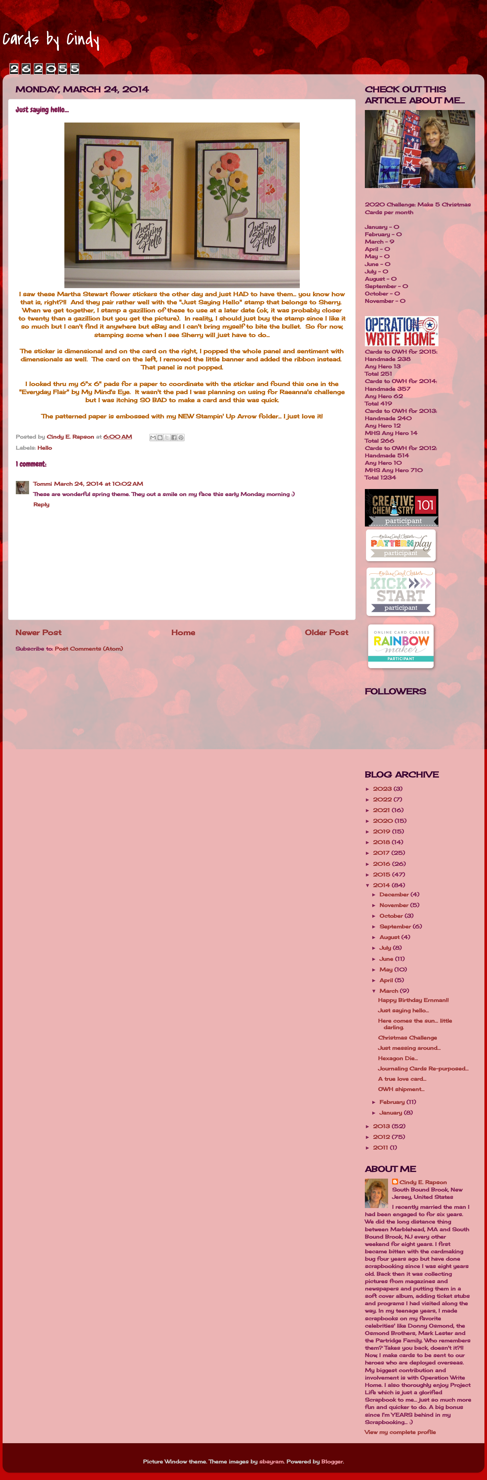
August (390, 937)
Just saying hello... (403, 1010)
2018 (382, 842)
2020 (384, 821)
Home (183, 632)
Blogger (332, 1461)
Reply (41, 504)
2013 (382, 1126)
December (395, 894)
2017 (382, 853)
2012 (382, 1137)
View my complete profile (400, 1432)
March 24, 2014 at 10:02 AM (98, 484)
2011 (381, 1147)
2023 (383, 789)
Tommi (42, 484)
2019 (382, 831)
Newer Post (38, 632)
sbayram (271, 1461)
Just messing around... (409, 1048)
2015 (382, 874)
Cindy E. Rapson (423, 1182)
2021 (382, 810)
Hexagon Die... (398, 1058)
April (387, 980)
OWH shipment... (401, 1089)
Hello (45, 448)
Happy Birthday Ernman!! (413, 1000)
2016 (382, 864)
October (392, 916)
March (390, 991)
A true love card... (402, 1079)
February (393, 1102)
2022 (383, 799)
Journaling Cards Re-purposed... (423, 1068)
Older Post (326, 632)
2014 (382, 885)
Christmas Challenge (407, 1037)
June (387, 959)
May (387, 969)
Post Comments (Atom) (89, 648)
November (395, 905)
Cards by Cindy (51, 39)
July (386, 948)
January (392, 1112)
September (396, 926)
